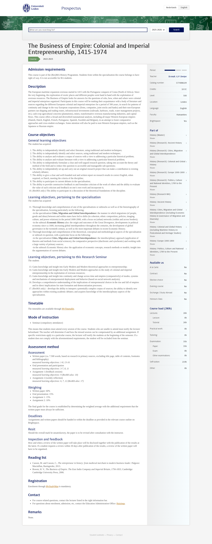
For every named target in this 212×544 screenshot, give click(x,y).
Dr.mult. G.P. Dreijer (178, 76)
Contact (119, 535)
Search (176, 29)
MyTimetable (68, 309)
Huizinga (120, 503)
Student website (97, 535)
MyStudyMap (52, 486)
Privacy (110, 535)
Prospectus (71, 8)
